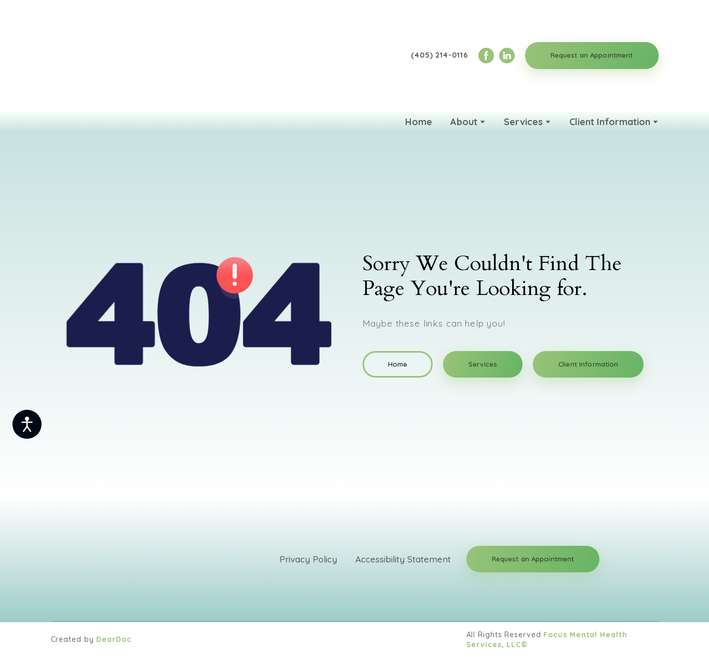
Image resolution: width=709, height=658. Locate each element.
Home (418, 122)
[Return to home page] (105, 55)
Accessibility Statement (403, 559)
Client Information (609, 122)
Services (523, 122)
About (463, 122)
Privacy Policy (308, 559)
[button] (486, 55)
